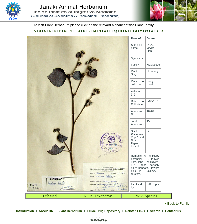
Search (155, 211)
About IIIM (46, 211)
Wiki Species (146, 196)
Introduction (25, 211)
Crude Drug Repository (103, 211)
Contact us (173, 211)
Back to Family (178, 203)
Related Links (135, 211)
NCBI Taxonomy (98, 196)
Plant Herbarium (70, 211)
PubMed (50, 196)
